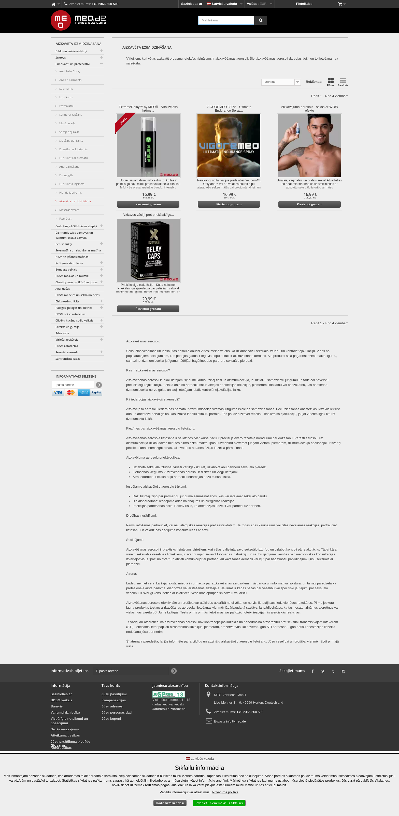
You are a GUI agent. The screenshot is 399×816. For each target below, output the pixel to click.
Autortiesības (61, 748)
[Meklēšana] (260, 20)
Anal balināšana (69, 166)
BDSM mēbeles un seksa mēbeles (77, 295)
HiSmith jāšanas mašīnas (71, 257)
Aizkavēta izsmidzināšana (75, 201)
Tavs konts (111, 685)
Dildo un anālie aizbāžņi (71, 51)
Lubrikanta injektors (71, 184)
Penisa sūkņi (63, 244)
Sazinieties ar (191, 4)
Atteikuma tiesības (65, 735)
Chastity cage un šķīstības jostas (76, 282)
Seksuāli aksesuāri (67, 352)
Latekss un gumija (67, 327)
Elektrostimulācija (67, 301)
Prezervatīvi (66, 106)
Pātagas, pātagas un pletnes (73, 308)
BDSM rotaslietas (66, 346)
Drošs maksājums (65, 729)
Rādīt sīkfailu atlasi (170, 803)
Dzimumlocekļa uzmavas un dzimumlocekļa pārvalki (74, 235)
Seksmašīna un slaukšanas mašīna (78, 250)
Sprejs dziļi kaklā (69, 132)
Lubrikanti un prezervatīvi (72, 64)
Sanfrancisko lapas (67, 358)
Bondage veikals (66, 269)
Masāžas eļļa (67, 123)
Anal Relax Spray (69, 71)
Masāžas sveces (69, 210)
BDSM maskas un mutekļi (72, 276)
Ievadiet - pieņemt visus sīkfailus (219, 803)
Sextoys (60, 57)
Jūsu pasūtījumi (114, 694)
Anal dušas (62, 288)
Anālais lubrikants (70, 80)
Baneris (57, 706)
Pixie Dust (65, 218)
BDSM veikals (61, 700)
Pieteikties (304, 4)
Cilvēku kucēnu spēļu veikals (74, 320)
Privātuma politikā (225, 792)
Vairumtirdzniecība (65, 712)
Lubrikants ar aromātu (73, 158)
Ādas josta (62, 333)
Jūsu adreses (112, 706)
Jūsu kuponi (111, 718)
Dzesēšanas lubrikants (73, 149)
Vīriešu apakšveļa (66, 339)
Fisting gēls (66, 175)
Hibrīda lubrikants (70, 192)
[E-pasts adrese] (73, 386)
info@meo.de (236, 721)
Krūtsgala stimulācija (69, 263)
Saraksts (342, 82)
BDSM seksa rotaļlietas (70, 314)
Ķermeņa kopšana (70, 114)
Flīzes (330, 82)
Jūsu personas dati (117, 712)
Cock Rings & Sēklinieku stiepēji (76, 226)
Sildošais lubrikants (71, 140)
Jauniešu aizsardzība (169, 709)
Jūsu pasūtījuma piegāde (70, 741)
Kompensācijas (114, 700)
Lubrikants (66, 88)
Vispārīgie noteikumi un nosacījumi (69, 721)
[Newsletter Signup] (98, 386)
